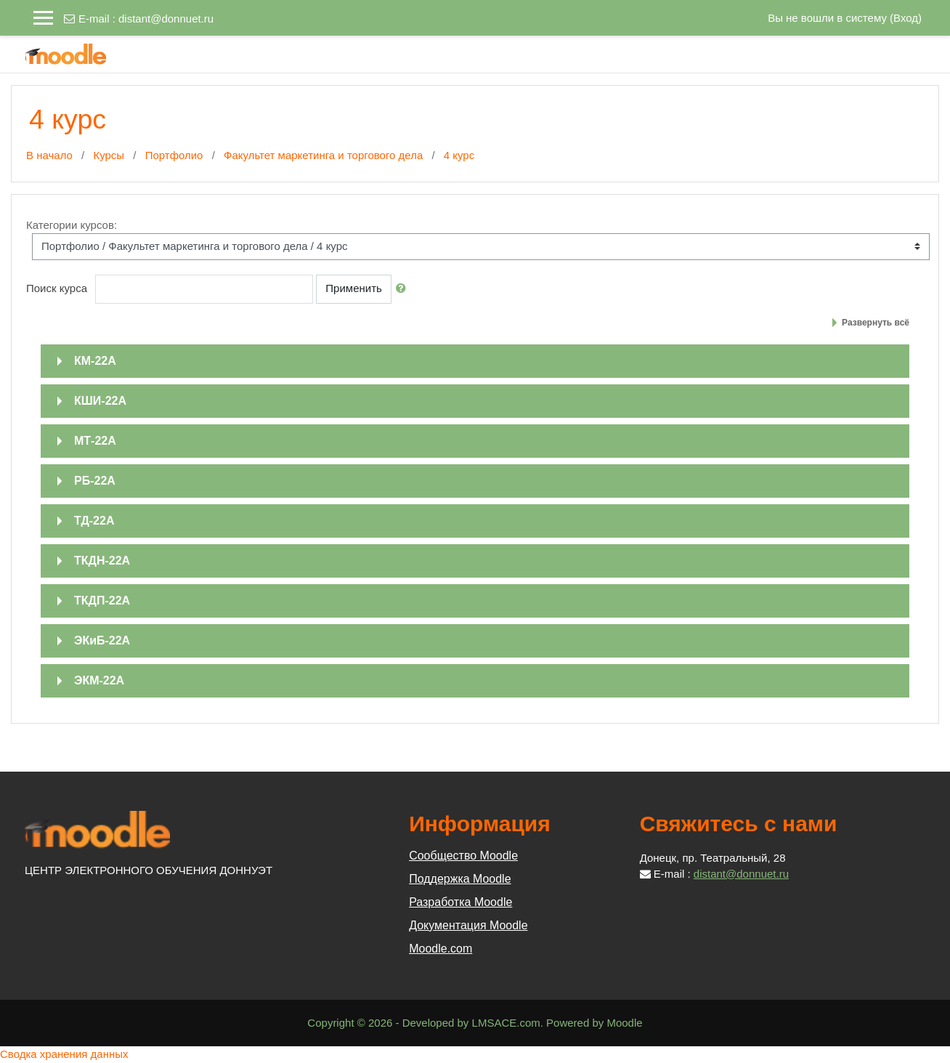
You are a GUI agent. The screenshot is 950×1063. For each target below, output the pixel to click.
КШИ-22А (100, 401)
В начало (49, 155)
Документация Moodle (468, 925)
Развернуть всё (875, 323)
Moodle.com (440, 948)
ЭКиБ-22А (102, 640)
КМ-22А (95, 361)
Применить (353, 288)
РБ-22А (94, 480)
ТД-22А (94, 520)
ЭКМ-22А (99, 680)
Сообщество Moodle (463, 855)
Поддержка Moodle (460, 879)
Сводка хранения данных (64, 1054)
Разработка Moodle (460, 902)
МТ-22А (95, 441)
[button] (403, 289)
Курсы (108, 155)
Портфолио (174, 155)
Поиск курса (56, 288)
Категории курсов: (71, 225)
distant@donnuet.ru (166, 18)
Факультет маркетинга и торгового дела (323, 155)
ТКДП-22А (102, 600)
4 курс (459, 155)
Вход (905, 18)
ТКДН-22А (102, 560)
